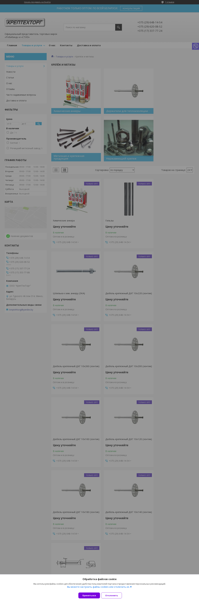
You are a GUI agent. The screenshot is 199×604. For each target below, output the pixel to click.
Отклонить (113, 595)
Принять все (89, 595)
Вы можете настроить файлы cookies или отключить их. (98, 588)
